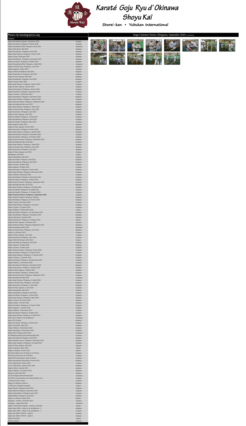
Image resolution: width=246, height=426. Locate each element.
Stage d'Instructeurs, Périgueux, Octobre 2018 (24, 268)
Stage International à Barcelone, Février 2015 (24, 360)
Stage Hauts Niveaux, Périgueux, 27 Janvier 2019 (25, 255)
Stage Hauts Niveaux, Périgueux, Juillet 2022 (23, 144)
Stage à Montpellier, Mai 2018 (18, 290)
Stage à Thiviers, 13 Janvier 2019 (19, 257)
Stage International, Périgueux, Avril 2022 (22, 162)
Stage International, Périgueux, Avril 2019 (22, 242)
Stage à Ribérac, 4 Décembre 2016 (20, 328)
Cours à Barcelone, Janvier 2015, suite (21, 365)
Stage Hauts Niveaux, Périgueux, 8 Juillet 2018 (24, 280)
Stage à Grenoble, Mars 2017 (18, 325)
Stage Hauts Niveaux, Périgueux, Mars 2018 (23, 298)
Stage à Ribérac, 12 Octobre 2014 (20, 371)
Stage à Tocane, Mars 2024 (17, 82)
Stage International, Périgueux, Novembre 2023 (24, 97)
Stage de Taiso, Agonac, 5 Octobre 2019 (22, 222)
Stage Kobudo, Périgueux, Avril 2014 (20, 388)
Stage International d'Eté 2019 (18, 227)
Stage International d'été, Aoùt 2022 (20, 142)
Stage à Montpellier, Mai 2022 (18, 157)
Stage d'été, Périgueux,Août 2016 (19, 333)
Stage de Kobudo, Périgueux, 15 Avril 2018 (23, 295)
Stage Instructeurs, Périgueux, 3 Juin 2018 (22, 285)
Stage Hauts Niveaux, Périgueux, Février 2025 (24, 54)
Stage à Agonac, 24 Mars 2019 (18, 245)
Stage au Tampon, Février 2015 (19, 350)
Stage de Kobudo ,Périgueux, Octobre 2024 (23, 61)
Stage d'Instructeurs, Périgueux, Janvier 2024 (24, 89)
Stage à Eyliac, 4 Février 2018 (18, 303)
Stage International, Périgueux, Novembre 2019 (24, 215)
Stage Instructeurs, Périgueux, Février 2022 (23, 170)
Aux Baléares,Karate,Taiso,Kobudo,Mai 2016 (23, 335)
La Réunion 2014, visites (16, 381)
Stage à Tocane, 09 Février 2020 (19, 202)
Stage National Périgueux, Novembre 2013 (23, 391)
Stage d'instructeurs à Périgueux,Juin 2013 (23, 393)
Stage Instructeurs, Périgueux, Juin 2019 (22, 237)
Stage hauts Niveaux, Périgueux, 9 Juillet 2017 (24, 315)
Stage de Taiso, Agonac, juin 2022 (20, 152)
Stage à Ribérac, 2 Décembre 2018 (20, 262)
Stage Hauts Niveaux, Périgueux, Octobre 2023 (24, 99)
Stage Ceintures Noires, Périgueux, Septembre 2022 (26, 139)
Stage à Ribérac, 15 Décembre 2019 (20, 210)
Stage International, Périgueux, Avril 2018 (22, 293)
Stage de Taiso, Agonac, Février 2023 (21, 127)
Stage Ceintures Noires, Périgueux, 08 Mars (23, 197)
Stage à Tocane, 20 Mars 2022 (18, 165)
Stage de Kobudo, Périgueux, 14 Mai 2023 (22, 117)
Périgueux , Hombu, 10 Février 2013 (20, 401)
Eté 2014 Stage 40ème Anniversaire (20, 376)
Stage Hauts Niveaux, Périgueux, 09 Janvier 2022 (25, 172)
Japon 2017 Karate (14, 320)
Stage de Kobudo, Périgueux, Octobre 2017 (23, 313)
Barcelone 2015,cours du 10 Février (20, 355)
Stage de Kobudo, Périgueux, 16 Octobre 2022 (24, 137)
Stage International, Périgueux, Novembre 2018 (24, 265)
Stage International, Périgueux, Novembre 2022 (24, 134)
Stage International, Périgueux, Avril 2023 (22, 119)
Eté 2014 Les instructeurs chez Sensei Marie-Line (25, 378)
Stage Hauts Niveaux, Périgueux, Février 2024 (24, 84)
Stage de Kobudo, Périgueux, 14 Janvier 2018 (24, 305)
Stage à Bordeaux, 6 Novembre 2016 (21, 330)
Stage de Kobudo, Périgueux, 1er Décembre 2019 (25, 212)
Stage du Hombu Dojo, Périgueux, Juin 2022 (23, 147)
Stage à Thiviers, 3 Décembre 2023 (20, 94)
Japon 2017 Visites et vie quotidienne (21, 318)
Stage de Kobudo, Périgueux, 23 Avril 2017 (23, 323)
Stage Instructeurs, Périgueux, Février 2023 (23, 129)
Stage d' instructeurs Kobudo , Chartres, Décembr (25, 406)
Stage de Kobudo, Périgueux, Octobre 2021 (23, 180)
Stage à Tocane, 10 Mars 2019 (18, 247)
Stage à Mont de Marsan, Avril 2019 (20, 240)
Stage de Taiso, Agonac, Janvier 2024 (21, 87)
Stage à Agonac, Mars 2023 (17, 124)
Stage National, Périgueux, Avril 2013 (21, 396)
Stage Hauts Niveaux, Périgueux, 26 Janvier (23, 205)
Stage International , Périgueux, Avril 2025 (22, 51)
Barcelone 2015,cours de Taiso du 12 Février (23, 353)
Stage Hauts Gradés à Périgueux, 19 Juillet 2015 (25, 343)
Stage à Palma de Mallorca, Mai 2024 (21, 72)
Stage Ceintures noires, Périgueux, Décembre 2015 (26, 340)
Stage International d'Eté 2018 (18, 278)
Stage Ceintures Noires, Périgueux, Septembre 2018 (26, 275)
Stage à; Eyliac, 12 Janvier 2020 (19, 207)
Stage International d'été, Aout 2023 (20, 104)
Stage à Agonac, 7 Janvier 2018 (19, 308)
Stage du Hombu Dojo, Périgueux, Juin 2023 (23, 109)
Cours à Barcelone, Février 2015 (19, 363)
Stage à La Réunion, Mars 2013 (19, 398)
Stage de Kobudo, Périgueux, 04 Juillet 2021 (23, 190)
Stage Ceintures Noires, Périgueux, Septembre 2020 (27, 195)
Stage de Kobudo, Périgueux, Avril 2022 (22, 159)
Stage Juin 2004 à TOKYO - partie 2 (20, 413)
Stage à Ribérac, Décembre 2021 (19, 175)
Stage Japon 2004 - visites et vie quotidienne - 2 (24, 408)
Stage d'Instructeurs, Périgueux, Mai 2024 (22, 74)
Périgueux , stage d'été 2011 (18, 403)
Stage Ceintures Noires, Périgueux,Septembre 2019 (26, 225)
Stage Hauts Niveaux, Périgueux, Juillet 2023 (23, 107)
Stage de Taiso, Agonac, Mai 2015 (20, 345)
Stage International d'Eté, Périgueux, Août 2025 (24, 46)
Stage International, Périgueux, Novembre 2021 (24, 177)
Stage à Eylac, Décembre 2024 (18, 56)
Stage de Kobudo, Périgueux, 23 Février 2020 (24, 200)
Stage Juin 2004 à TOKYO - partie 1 (20, 416)
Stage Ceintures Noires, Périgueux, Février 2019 (25, 250)
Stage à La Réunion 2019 (17, 232)
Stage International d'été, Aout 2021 (20, 185)
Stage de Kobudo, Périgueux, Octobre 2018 (23, 273)
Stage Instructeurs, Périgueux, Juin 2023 (22, 112)
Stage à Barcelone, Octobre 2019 (19, 217)
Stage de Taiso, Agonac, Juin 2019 (20, 235)
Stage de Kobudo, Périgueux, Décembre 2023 (24, 92)
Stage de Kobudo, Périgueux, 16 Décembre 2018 (25, 260)
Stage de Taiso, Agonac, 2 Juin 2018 (20, 288)
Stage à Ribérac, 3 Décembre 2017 (20, 310)
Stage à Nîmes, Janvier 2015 (18, 368)
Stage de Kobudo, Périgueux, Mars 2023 (22, 122)
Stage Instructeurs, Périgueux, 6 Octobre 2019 (24, 220)
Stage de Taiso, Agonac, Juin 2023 (20, 114)
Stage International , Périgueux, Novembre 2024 (24, 59)
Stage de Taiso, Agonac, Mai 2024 (20, 77)
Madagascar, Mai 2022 (16, 154)
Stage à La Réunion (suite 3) (18, 383)
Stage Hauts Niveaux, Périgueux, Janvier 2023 (24, 132)
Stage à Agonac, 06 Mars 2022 (18, 167)
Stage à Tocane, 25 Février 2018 (19, 300)
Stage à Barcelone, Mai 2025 (18, 49)
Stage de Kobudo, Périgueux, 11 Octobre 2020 (24, 192)
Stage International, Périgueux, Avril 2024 (22, 79)
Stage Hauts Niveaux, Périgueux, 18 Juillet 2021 (25, 187)
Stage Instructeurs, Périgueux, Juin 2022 (22, 149)
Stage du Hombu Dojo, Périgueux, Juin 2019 (23, 230)
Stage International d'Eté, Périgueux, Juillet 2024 (25, 64)
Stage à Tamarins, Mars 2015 (18, 348)
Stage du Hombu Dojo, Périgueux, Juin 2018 (23, 283)
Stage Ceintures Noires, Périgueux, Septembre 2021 (26, 182)
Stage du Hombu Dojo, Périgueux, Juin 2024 (23, 67)
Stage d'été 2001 (14, 418)
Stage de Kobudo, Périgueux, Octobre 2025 (23, 44)
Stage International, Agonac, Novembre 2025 (23, 41)
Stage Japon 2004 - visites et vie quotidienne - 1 (24, 411)
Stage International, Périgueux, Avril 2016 (22, 338)
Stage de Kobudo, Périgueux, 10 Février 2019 (24, 252)
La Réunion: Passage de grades (19, 386)
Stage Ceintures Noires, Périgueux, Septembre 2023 (26, 102)
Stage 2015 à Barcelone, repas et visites (22, 358)
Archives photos (13, 421)
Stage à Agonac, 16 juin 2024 (18, 69)
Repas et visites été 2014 (16, 373)
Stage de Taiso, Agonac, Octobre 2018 (21, 270)
